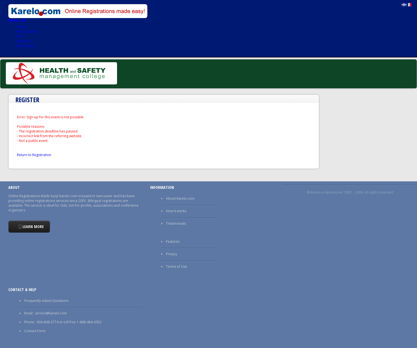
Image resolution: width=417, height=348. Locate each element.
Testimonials (176, 223)
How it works (176, 211)
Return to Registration (34, 154)
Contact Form (35, 331)
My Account (26, 45)
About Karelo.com (180, 198)
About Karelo (27, 31)
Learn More (33, 226)
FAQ (20, 36)
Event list (23, 41)
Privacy (171, 254)
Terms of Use (176, 266)
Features (173, 241)
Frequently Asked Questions (46, 300)
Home (21, 26)
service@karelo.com (51, 313)
